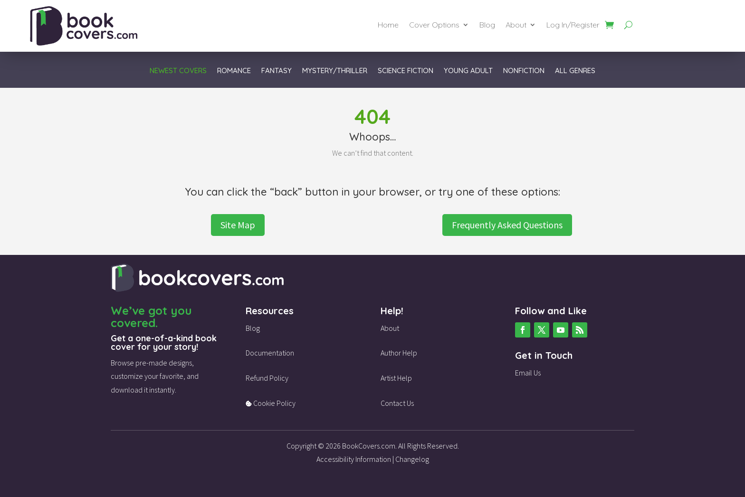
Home (388, 25)
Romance (234, 71)
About (516, 25)
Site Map (237, 225)
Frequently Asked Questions (507, 225)
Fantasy (276, 71)
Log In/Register (573, 25)
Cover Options (434, 25)
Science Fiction (405, 71)
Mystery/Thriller (334, 71)
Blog (487, 25)
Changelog (412, 459)
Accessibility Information (353, 459)
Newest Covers (178, 71)
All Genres (575, 71)
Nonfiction (523, 71)
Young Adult (468, 71)
